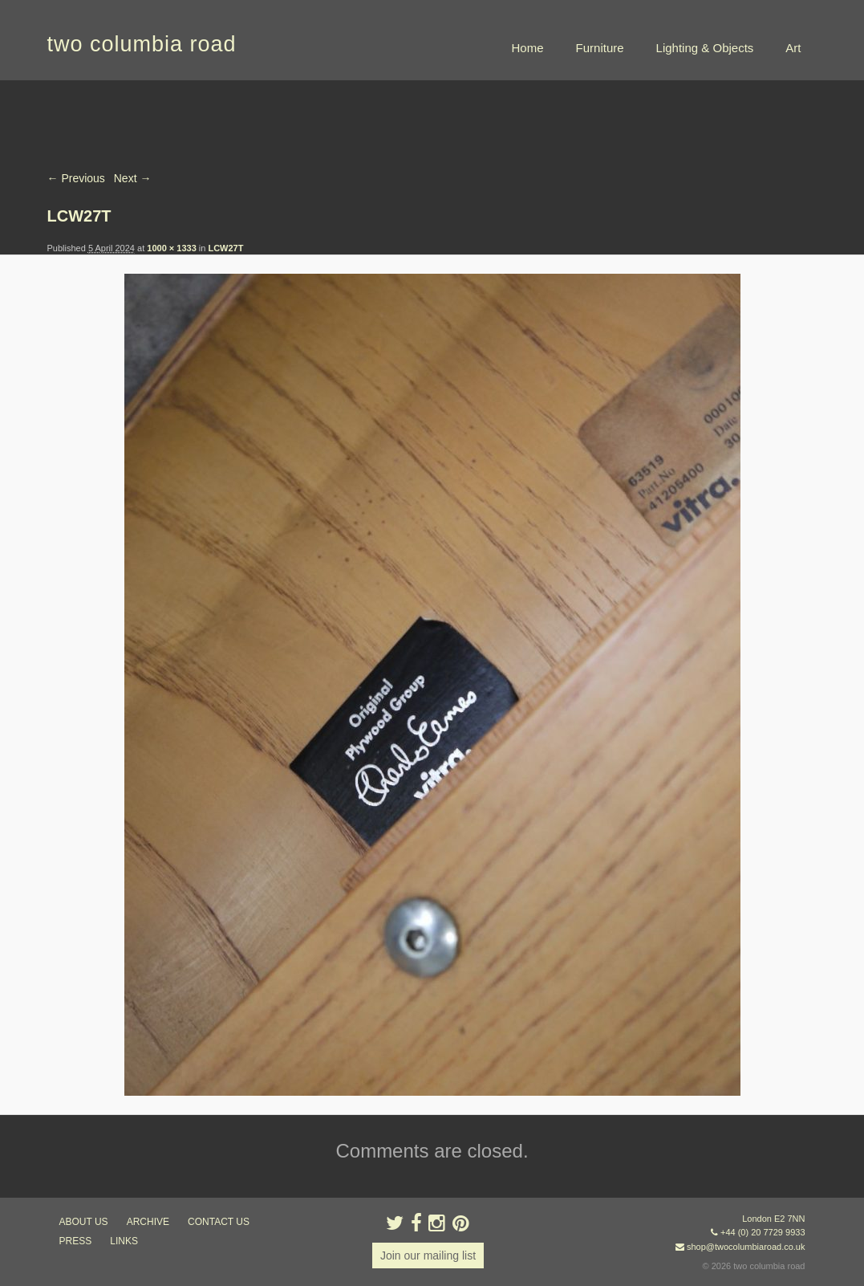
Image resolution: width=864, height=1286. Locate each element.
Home (528, 48)
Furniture (600, 48)
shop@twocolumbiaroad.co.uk (746, 1246)
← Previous (76, 178)
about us (83, 1221)
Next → (133, 178)
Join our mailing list (428, 1255)
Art (793, 48)
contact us (218, 1221)
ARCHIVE (148, 1221)
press (75, 1241)
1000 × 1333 (171, 248)
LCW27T (225, 248)
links (124, 1241)
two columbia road (142, 44)
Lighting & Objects (705, 48)
